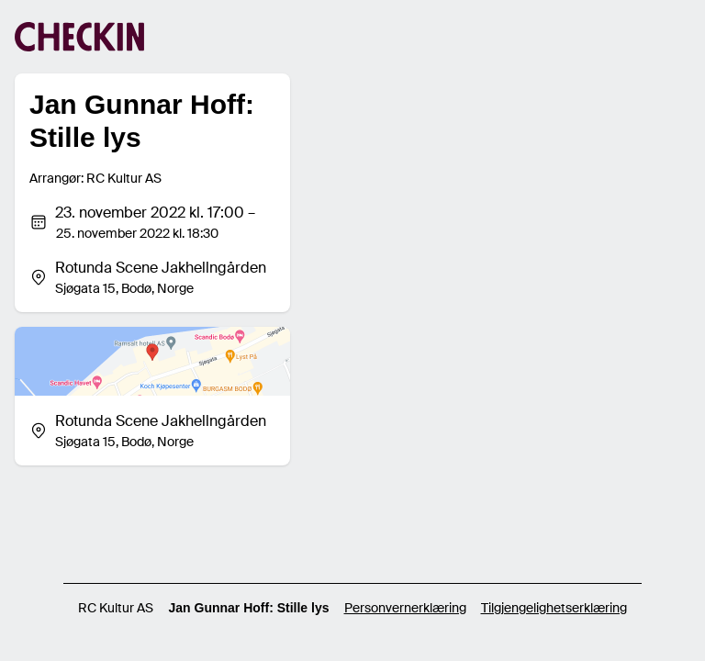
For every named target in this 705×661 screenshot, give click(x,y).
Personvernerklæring (405, 607)
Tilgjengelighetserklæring (554, 607)
